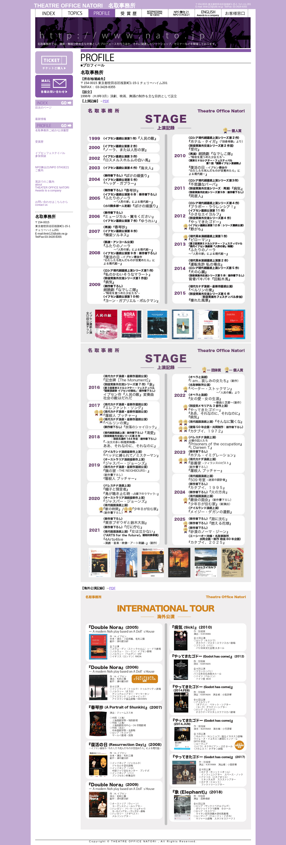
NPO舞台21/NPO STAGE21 (54, 162)
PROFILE (54, 125)
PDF (106, 101)
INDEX (48, 13)
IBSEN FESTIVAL (155, 13)
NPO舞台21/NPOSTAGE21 (181, 13)
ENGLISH (208, 13)
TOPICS (75, 13)
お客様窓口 (234, 13)
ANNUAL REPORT (128, 13)
